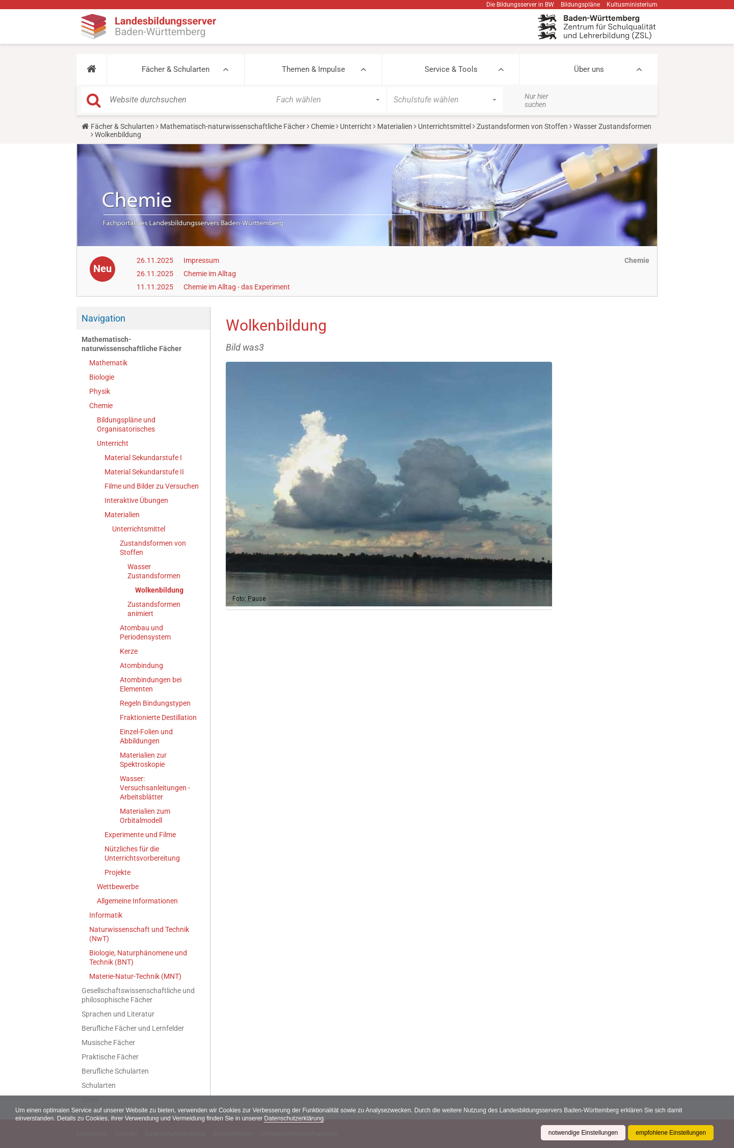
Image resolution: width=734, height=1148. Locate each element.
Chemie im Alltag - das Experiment (237, 287)
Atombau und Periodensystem (145, 632)
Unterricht (356, 126)
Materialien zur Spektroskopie (143, 759)
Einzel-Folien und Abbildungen (146, 736)
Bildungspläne (580, 4)
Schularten (99, 1085)
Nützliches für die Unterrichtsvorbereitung (142, 853)
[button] (91, 69)
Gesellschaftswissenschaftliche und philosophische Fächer (138, 995)
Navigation (103, 318)
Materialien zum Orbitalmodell (145, 815)
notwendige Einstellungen (583, 1132)
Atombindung (141, 665)
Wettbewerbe (118, 887)
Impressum (201, 260)
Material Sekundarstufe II (144, 472)
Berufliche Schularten (115, 1071)
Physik (99, 391)
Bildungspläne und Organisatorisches (126, 424)
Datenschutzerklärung (295, 1118)
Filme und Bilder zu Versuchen (151, 486)
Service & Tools (451, 69)
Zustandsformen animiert (153, 609)
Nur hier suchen (536, 100)
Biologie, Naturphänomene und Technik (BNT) (138, 957)
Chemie (322, 126)
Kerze (129, 651)
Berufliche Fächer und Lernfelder (133, 1028)
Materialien (394, 126)
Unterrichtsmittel (444, 126)
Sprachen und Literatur (118, 1014)
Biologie (101, 377)
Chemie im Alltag (210, 274)
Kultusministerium (632, 4)
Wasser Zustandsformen (612, 126)
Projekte (117, 872)
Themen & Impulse (313, 69)
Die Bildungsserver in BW (520, 4)
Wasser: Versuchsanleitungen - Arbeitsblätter (155, 788)
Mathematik (108, 363)
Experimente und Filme (140, 835)
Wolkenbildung (159, 590)
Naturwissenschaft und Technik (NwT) (139, 934)
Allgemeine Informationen (137, 901)
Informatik (105, 915)
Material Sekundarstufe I (143, 457)
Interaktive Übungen (136, 500)
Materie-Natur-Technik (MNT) (135, 976)
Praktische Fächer (110, 1057)
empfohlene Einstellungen (671, 1132)
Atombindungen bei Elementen (150, 684)
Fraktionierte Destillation (158, 717)
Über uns (589, 69)
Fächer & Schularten (175, 69)
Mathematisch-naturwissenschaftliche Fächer (232, 126)
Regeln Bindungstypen (155, 703)
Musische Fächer (108, 1042)
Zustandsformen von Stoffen (522, 126)
